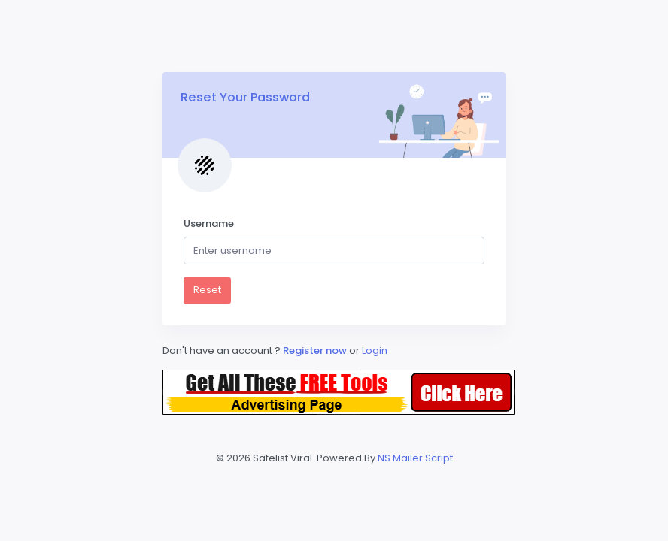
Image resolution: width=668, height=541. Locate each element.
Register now (316, 350)
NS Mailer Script (415, 458)
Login (374, 350)
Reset (207, 290)
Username (209, 223)
